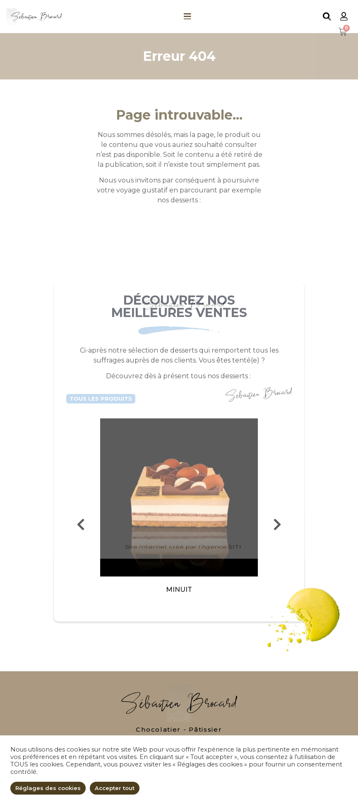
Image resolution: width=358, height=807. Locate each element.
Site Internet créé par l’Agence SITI (183, 789)
